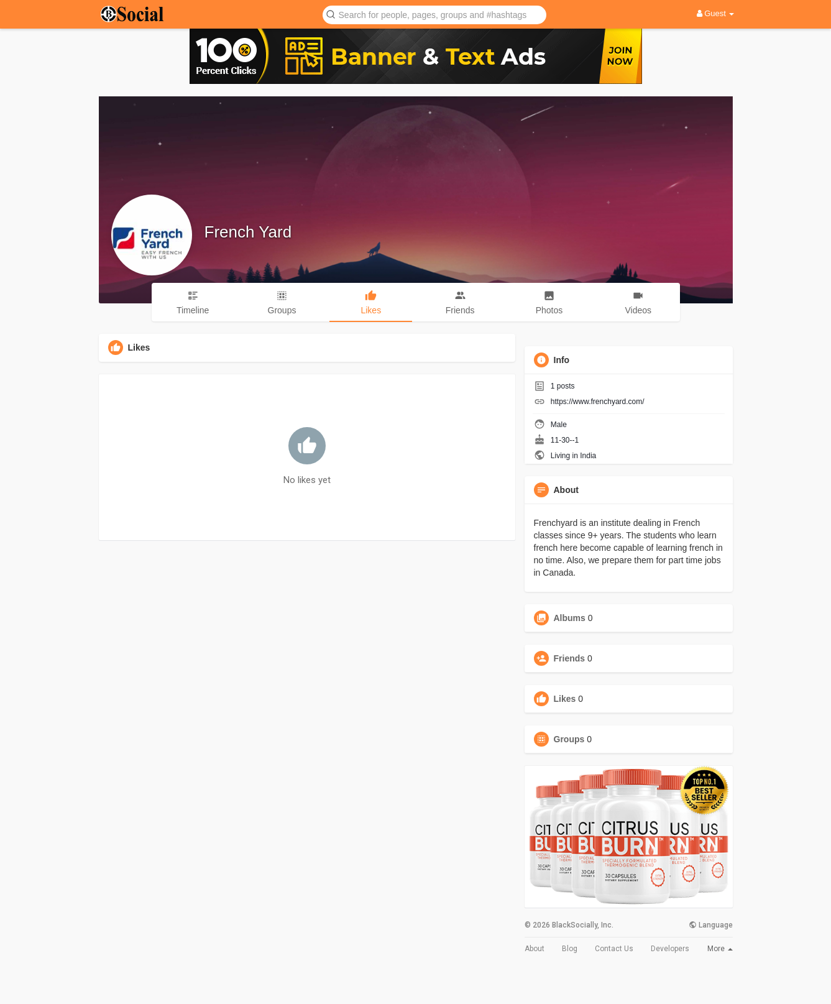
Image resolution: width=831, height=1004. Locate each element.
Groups (569, 739)
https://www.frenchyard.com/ (598, 401)
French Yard (248, 232)
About (534, 948)
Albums (569, 618)
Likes (565, 699)
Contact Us (614, 948)
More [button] (720, 948)
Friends (569, 658)
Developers (670, 948)
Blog (569, 948)
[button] (434, 14)
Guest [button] (716, 13)
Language (711, 925)
